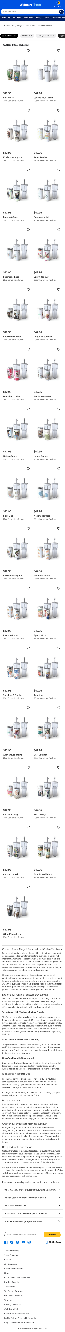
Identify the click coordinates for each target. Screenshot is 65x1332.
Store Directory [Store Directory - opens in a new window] (11, 1255)
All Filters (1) (9, 36)
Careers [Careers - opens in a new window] (7, 1259)
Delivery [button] (27, 35)
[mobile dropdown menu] (5, 5)
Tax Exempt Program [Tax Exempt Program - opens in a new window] (13, 1291)
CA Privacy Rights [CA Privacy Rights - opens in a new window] (12, 1309)
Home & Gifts (9, 26)
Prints (47, 18)
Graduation (28, 18)
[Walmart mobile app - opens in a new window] (53, 1242)
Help (6, 1273)
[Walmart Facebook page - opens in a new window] (6, 1242)
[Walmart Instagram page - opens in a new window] (29, 1242)
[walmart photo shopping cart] (58, 5)
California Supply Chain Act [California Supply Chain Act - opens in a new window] (16, 1313)
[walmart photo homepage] (30, 5)
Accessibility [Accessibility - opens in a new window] (9, 1286)
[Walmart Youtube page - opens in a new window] (23, 1242)
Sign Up (52, 1234)
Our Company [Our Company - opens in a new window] (10, 1264)
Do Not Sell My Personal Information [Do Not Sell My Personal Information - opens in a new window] (20, 1318)
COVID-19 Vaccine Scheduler (17, 1277)
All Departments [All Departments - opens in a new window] (11, 1250)
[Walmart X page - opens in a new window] (11, 1242)
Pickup (39, 18)
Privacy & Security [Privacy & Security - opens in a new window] (12, 1304)
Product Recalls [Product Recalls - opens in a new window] (11, 1282)
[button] (17, 50)
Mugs (19, 26)
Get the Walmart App (13, 1295)
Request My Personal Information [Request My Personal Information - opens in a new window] (19, 1322)
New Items (17, 18)
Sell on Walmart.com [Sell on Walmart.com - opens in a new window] (13, 1268)
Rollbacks (6, 18)
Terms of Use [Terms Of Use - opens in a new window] (10, 1300)
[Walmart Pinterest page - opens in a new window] (17, 1242)
